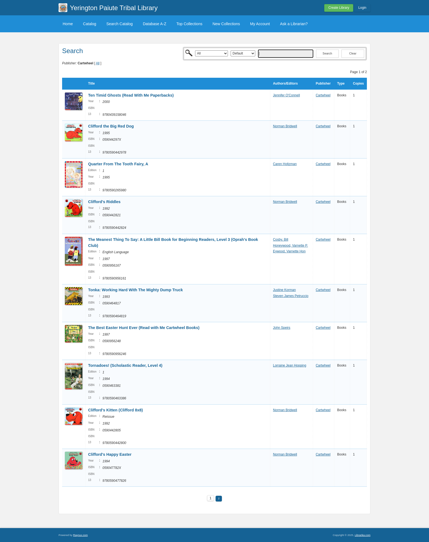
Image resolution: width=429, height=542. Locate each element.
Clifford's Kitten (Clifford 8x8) (115, 410)
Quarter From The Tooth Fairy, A (118, 164)
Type (340, 83)
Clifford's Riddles (104, 202)
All (97, 63)
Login (362, 8)
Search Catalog (119, 24)
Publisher (323, 83)
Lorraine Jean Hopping (289, 365)
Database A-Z (154, 24)
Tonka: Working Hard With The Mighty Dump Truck (135, 290)
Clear (352, 53)
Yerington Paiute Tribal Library (114, 7)
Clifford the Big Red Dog (111, 126)
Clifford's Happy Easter (110, 454)
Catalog (89, 24)
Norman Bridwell (285, 126)
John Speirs (281, 328)
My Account (260, 24)
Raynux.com (80, 535)
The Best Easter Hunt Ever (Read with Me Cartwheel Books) (143, 327)
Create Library (338, 8)
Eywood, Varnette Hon (289, 251)
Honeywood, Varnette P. (290, 245)
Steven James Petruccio (290, 296)
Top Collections (189, 24)
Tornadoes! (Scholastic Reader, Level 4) (125, 365)
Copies (358, 83)
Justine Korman (284, 290)
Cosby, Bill (280, 239)
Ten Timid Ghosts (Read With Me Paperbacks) (131, 95)
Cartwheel (323, 95)
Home (68, 24)
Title (91, 83)
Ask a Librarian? (294, 24)
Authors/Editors (285, 83)
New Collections (226, 24)
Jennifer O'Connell (286, 95)
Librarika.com (362, 535)
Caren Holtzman (285, 164)
